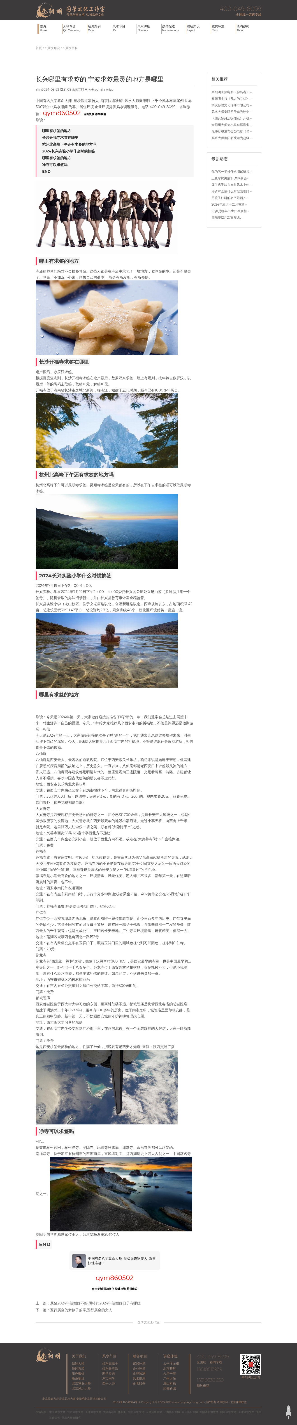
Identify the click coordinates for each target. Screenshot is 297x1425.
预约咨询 (248, 28)
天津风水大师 (93, 1412)
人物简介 (74, 28)
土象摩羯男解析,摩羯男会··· (230, 178)
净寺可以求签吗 (54, 165)
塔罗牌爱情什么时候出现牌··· (231, 191)
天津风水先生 (246, 1412)
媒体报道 (173, 28)
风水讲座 (148, 28)
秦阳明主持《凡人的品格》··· (231, 99)
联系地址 (78, 1378)
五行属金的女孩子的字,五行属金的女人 (81, 1310)
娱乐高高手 (110, 1363)
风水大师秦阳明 (71, 1417)
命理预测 (139, 1373)
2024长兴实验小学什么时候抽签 (68, 151)
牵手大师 (108, 1383)
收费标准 (223, 28)
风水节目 (124, 28)
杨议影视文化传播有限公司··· (231, 105)
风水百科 (71, 48)
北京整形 (169, 1368)
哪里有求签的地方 (56, 131)
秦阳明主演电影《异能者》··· (231, 92)
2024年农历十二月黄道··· (229, 204)
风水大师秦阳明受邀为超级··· (231, 138)
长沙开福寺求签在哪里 (60, 137)
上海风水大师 (172, 1412)
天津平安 (169, 1373)
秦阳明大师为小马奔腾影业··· (231, 125)
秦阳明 (41, 1234)
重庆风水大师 (190, 1412)
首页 (50, 28)
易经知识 (198, 28)
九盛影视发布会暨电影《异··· (231, 131)
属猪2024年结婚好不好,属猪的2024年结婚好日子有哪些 (95, 1303)
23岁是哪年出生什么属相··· (230, 211)
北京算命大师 (81, 1383)
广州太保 (169, 1378)
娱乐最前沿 (110, 1368)
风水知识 (53, 48)
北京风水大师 (81, 1388)
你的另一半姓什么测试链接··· (231, 172)
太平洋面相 (171, 1363)
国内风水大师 (228, 1412)
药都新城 (169, 1388)
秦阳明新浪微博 (209, 1412)
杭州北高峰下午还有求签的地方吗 (69, 144)
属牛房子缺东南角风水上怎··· (231, 185)
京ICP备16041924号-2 (126, 1402)
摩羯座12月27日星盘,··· (227, 218)
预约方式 (78, 1368)
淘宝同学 (108, 1378)
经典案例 (99, 28)
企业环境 (139, 1368)
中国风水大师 (57, 1412)
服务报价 (78, 1373)
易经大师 (78, 1363)
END (46, 171)
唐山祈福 (169, 1383)
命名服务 (139, 1383)
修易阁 (122, 1412)
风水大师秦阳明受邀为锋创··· (231, 112)
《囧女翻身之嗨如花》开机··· (231, 118)
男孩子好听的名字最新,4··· (229, 198)
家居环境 (139, 1363)
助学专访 (108, 1373)
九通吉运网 (109, 1412)
